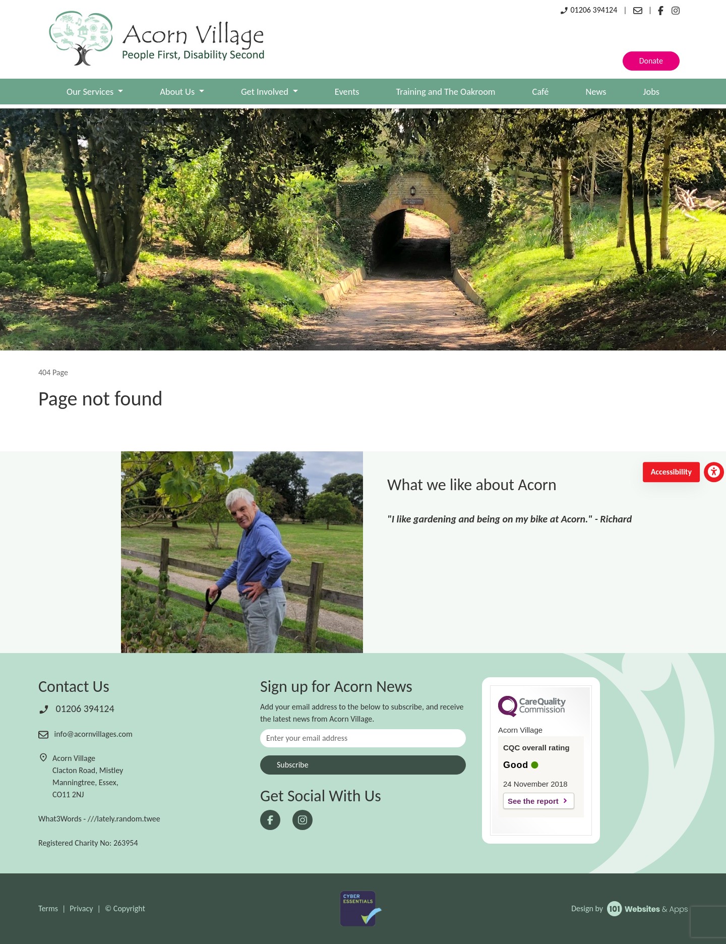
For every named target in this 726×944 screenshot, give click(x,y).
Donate (651, 61)
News (595, 91)
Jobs (651, 91)
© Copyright (125, 908)
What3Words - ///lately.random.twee (99, 818)
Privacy (81, 908)
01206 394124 (588, 10)
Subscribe (293, 765)
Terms (48, 908)
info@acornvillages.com (85, 734)
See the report (533, 801)
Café (540, 91)
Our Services (91, 91)
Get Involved (265, 91)
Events (347, 91)
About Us (178, 91)
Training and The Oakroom (446, 91)
